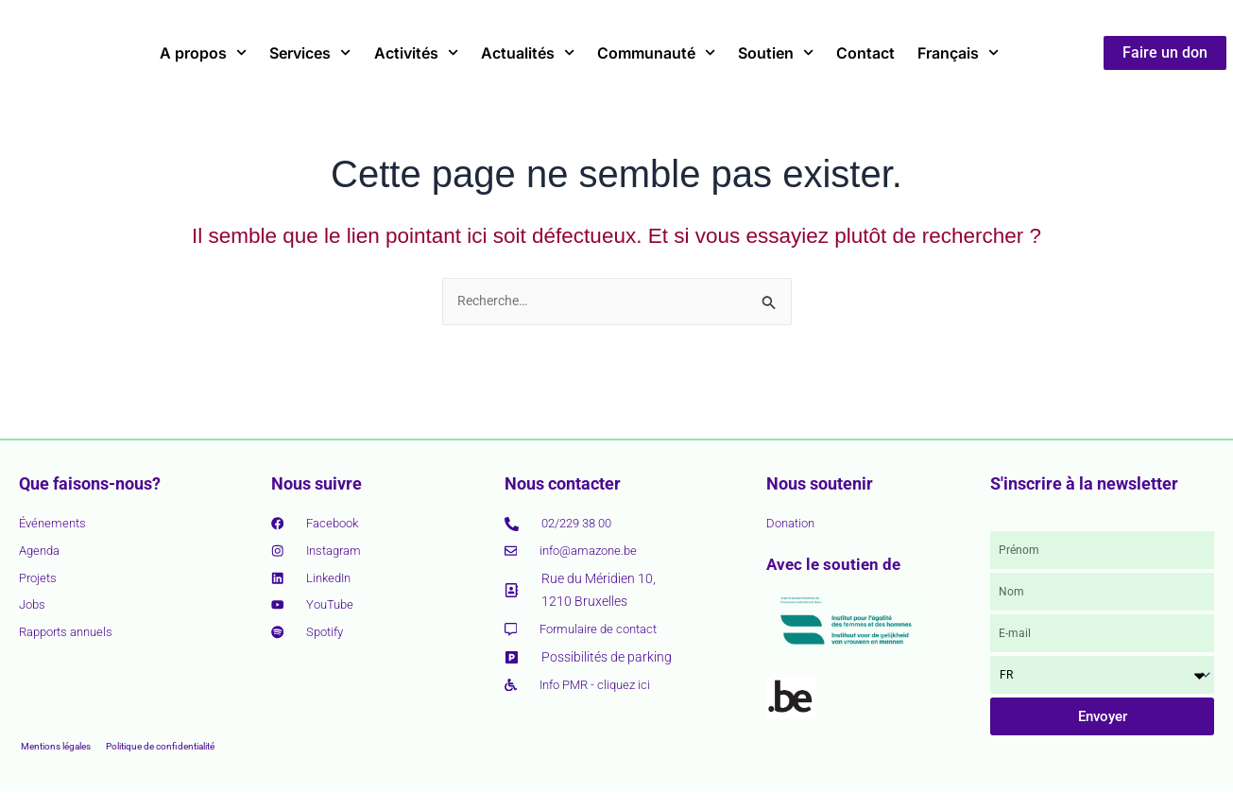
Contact (865, 52)
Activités (416, 52)
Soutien (775, 52)
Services (310, 52)
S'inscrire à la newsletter (1084, 484)
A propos (203, 52)
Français (958, 52)
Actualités (527, 52)
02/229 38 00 (581, 524)
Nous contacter (563, 484)
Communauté (656, 52)
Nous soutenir (819, 484)
